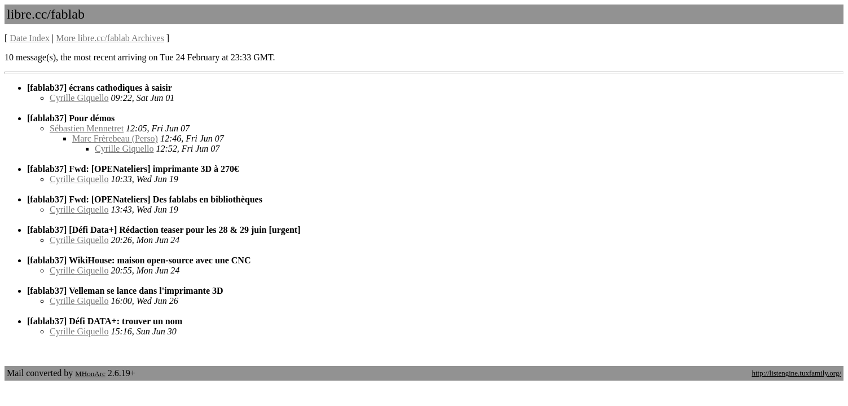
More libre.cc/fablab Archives (110, 38)
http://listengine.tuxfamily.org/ (796, 373)
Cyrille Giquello (79, 98)
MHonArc (90, 373)
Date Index (30, 38)
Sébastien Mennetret (87, 128)
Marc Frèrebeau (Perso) (115, 138)
